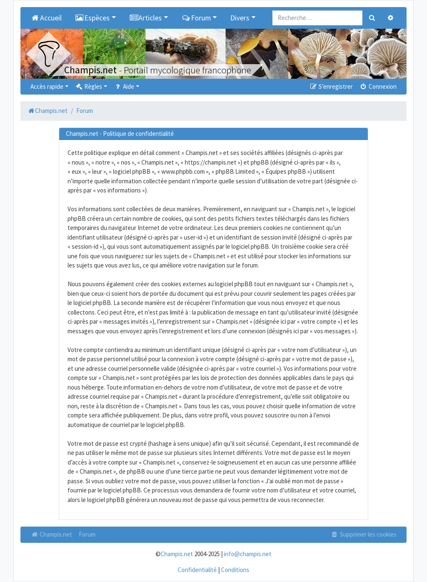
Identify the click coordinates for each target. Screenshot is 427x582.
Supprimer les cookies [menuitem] (364, 534)
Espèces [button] (92, 17)
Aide (124, 86)
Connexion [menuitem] (378, 86)
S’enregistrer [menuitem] (330, 86)
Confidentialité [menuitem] (197, 570)
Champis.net (51, 534)
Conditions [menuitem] (235, 570)
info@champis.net (247, 554)
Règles (88, 86)
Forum (87, 534)
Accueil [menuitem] (46, 17)
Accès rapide (46, 86)
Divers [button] (239, 17)
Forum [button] (196, 17)
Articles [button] (145, 17)
